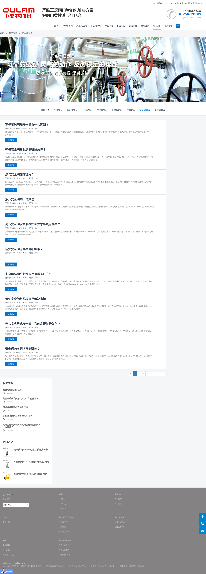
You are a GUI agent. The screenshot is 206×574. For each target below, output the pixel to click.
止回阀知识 (87, 110)
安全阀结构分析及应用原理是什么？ (28, 274)
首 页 (56, 26)
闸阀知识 (58, 110)
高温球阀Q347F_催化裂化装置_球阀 (30, 474)
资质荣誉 (133, 26)
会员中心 (182, 3)
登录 (191, 3)
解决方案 (121, 26)
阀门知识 (157, 26)
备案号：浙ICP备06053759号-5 (103, 566)
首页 (2, 33)
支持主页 (6, 522)
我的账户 (62, 499)
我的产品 (62, 509)
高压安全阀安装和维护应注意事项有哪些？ (32, 224)
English (200, 3)
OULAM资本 (120, 522)
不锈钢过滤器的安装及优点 (15, 407)
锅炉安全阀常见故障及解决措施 (25, 299)
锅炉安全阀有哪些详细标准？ (24, 249)
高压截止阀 (81, 26)
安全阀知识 (27, 33)
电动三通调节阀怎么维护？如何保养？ (20, 398)
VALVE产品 (63, 522)
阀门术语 (6, 550)
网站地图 (6, 499)
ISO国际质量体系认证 (54, 566)
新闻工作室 (119, 527)
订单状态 (62, 504)
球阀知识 (45, 110)
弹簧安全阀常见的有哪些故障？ (25, 149)
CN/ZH (8, 495)
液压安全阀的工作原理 (19, 199)
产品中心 (109, 26)
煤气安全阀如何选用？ (19, 174)
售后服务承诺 (64, 532)
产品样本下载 (8, 555)
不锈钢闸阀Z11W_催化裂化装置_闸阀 (31, 462)
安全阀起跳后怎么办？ (13, 390)
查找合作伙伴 (64, 545)
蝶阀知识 (131, 110)
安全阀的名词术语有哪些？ (22, 348)
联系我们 (169, 26)
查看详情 (11, 140)
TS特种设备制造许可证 (77, 566)
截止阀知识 (72, 110)
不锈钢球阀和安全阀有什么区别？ (27, 124)
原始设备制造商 (65, 550)
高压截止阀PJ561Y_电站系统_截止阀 (31, 449)
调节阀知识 (159, 110)
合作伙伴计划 (64, 555)
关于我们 (118, 504)
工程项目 (6, 545)
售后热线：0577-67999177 (164, 3)
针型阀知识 (117, 110)
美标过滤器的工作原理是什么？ (17, 416)
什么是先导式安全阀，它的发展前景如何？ (32, 323)
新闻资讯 (145, 26)
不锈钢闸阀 (67, 26)
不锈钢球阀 (95, 26)
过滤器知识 (102, 110)
